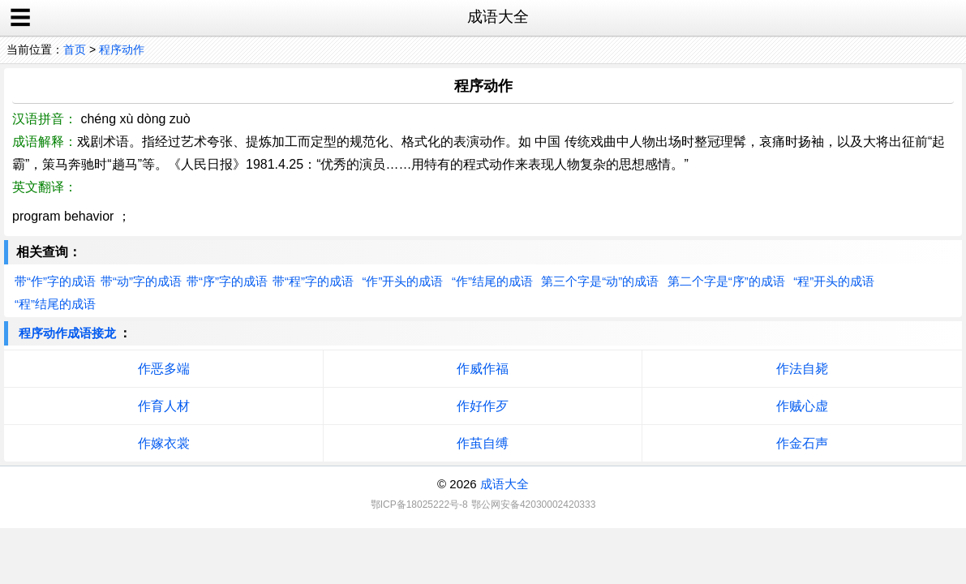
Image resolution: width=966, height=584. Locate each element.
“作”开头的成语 (402, 281)
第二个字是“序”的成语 (726, 281)
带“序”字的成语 (227, 281)
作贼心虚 (802, 406)
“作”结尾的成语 (492, 281)
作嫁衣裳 (164, 443)
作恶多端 (164, 369)
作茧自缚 (483, 443)
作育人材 (164, 406)
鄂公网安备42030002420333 (533, 504)
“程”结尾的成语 (55, 304)
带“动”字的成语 (141, 281)
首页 (74, 49)
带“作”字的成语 (55, 281)
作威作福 (483, 369)
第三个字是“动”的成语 (600, 281)
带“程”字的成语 (313, 281)
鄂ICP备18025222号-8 (419, 504)
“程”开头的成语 (833, 281)
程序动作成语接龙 (67, 333)
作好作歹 (483, 406)
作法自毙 (802, 369)
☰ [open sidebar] (20, 17)
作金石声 (802, 443)
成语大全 (504, 484)
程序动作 (121, 49)
